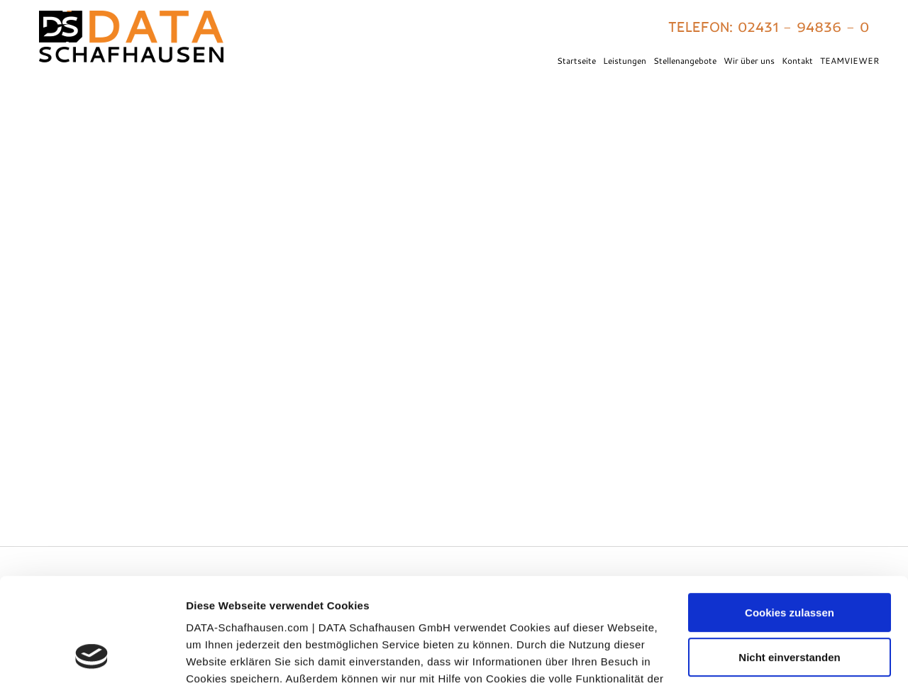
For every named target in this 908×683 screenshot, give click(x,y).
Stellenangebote (684, 60)
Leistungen (624, 60)
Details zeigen (222, 655)
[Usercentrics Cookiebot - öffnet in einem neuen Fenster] (92, 655)
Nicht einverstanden (789, 560)
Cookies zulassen (789, 516)
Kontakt (797, 60)
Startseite (576, 60)
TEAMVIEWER (849, 60)
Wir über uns (749, 60)
